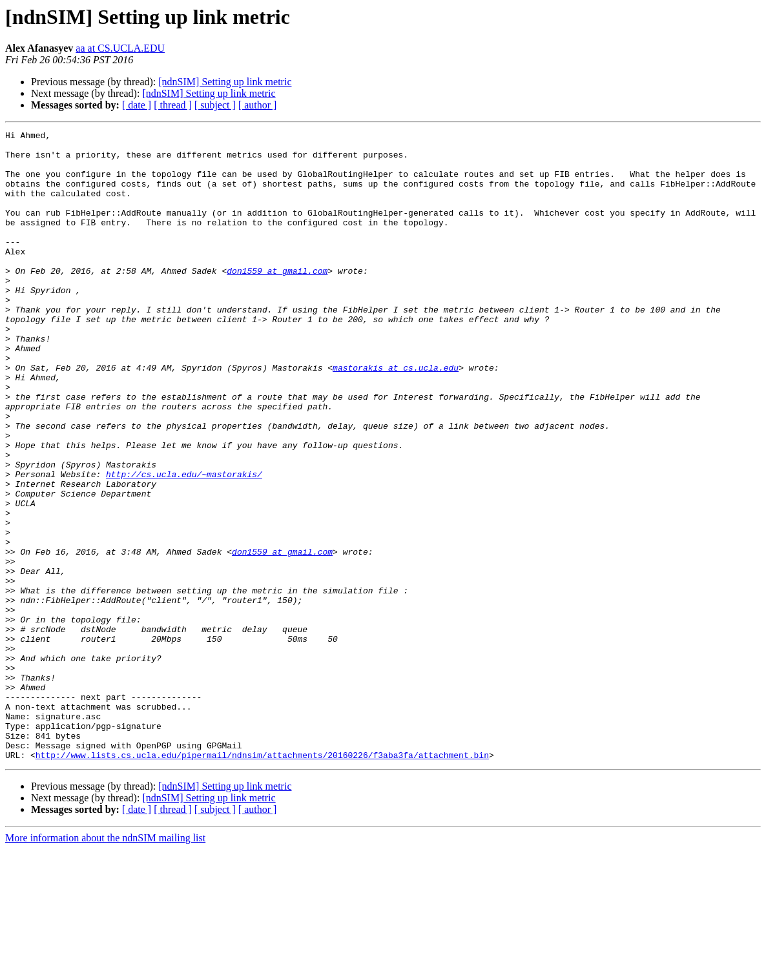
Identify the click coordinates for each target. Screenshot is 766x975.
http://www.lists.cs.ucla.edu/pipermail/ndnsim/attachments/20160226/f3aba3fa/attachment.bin (262, 881)
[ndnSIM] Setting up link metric (224, 81)
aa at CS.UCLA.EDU (120, 48)
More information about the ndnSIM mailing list (105, 963)
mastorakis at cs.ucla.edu (396, 416)
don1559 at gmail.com (277, 299)
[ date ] (136, 104)
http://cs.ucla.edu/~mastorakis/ (184, 543)
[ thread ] (173, 104)
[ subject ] (215, 104)
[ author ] (257, 104)
